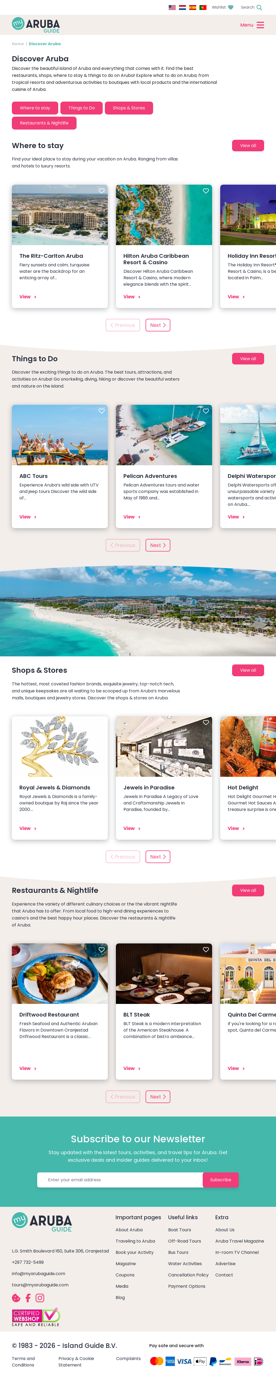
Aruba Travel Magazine (239, 1241)
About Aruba (129, 1230)
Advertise (225, 1264)
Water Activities (185, 1264)
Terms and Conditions (23, 1361)
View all (248, 145)
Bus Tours (178, 1252)
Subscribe (220, 1180)
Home (18, 43)
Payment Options (186, 1286)
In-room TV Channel (237, 1252)
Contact (224, 1275)
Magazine (126, 1264)
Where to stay (35, 108)
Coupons (125, 1275)
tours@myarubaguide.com (40, 1285)
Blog (120, 1297)
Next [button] (155, 325)
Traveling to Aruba (135, 1241)
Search (247, 7)
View (25, 297)
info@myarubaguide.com (38, 1274)
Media (122, 1286)
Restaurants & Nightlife (44, 123)
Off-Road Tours (184, 1241)
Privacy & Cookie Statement (76, 1361)
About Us (224, 1230)
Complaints (128, 1358)
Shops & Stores (129, 108)
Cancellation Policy (188, 1275)
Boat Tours (179, 1230)
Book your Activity (135, 1252)
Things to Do (81, 108)
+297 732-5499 (28, 1262)
